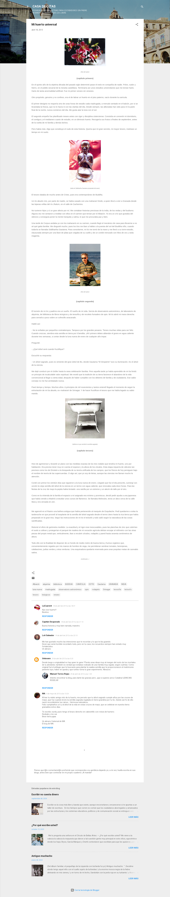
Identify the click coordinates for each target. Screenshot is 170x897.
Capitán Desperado (51, 622)
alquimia (46, 584)
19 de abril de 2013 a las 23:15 (66, 635)
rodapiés (96, 589)
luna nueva (37, 589)
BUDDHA (69, 584)
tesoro (36, 595)
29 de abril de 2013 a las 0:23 (62, 659)
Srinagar (106, 589)
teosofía (117, 589)
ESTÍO (91, 584)
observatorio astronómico (70, 589)
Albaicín (36, 584)
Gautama (101, 584)
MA (43, 693)
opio (87, 589)
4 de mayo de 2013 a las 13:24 (57, 694)
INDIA (123, 584)
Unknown (46, 658)
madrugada (50, 589)
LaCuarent (47, 606)
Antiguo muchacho (42, 856)
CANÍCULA (80, 584)
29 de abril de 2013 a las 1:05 (81, 674)
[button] (136, 25)
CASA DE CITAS (44, 6)
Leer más (133, 817)
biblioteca (57, 584)
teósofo (128, 589)
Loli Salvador (48, 635)
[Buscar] (142, 7)
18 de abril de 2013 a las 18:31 (64, 606)
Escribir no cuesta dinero (45, 794)
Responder (47, 616)
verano (57, 595)
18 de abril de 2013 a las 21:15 (72, 622)
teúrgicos (46, 595)
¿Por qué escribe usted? (45, 825)
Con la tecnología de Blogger (85, 890)
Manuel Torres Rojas (59, 674)
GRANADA (113, 584)
